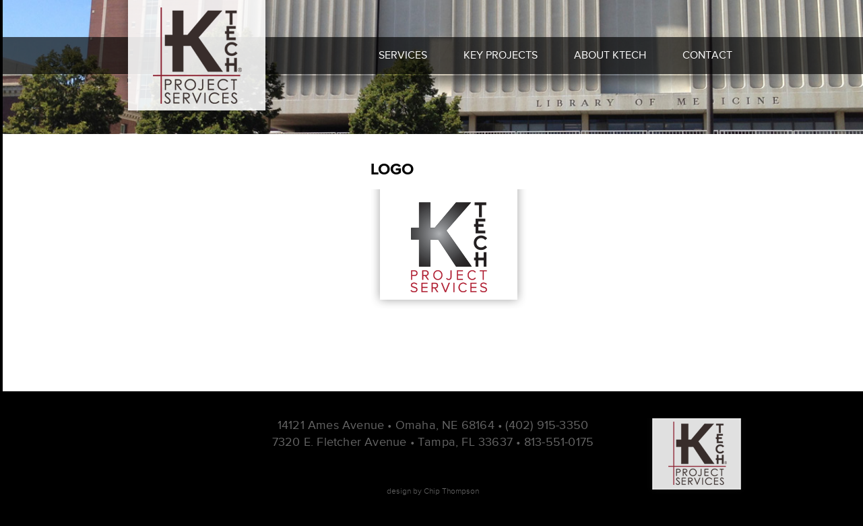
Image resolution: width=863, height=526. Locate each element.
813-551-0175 (559, 442)
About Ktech (610, 55)
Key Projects (501, 55)
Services (403, 55)
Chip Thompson (451, 491)
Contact (707, 55)
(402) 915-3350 (546, 425)
